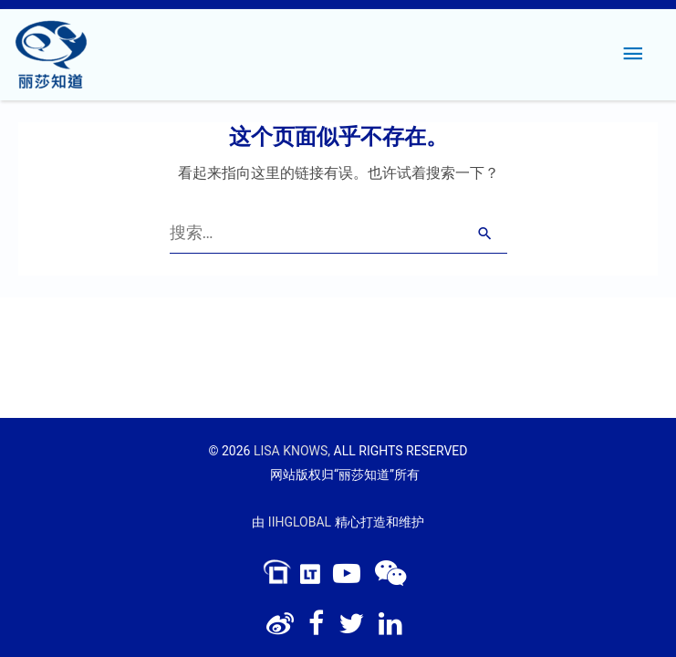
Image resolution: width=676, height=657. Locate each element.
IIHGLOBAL (299, 522)
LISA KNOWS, (292, 450)
